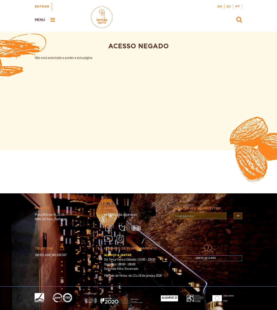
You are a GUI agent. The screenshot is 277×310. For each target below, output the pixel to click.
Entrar (42, 6)
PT (237, 6)
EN (220, 6)
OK (237, 215)
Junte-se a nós (206, 258)
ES (229, 6)
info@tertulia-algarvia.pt (120, 214)
